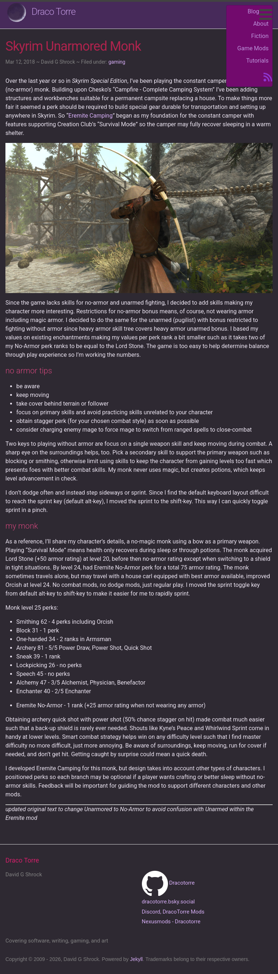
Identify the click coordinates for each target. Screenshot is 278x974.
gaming (116, 62)
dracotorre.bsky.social (168, 901)
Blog (253, 11)
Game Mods (253, 48)
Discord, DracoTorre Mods (173, 912)
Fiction (260, 36)
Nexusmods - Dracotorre (171, 921)
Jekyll (136, 959)
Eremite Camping (90, 115)
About (261, 23)
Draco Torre (53, 11)
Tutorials (257, 60)
